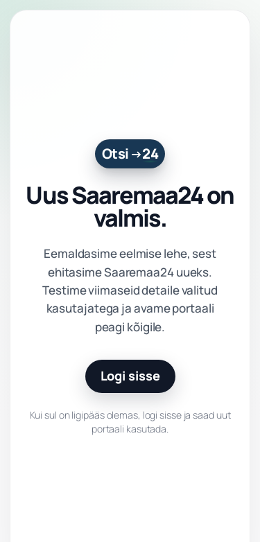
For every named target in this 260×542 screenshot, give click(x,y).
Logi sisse (130, 375)
